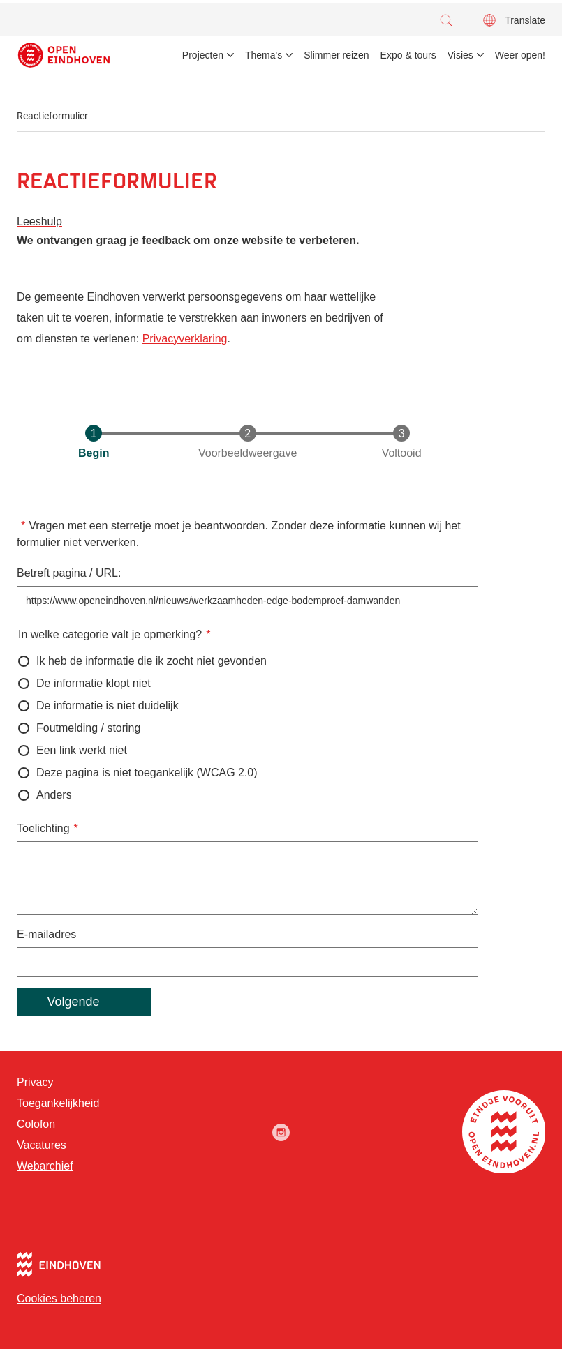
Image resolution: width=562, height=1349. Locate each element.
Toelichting (43, 828)
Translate (525, 20)
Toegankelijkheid (58, 1103)
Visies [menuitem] (460, 55)
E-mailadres (46, 934)
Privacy (35, 1082)
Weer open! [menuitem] (520, 55)
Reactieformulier (52, 115)
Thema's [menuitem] (263, 55)
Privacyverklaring (185, 339)
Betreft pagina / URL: (69, 573)
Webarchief (45, 1166)
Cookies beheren (59, 1298)
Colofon (36, 1124)
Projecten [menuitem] (202, 55)
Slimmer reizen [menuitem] (336, 55)
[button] (449, 20)
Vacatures (41, 1145)
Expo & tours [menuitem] (408, 55)
